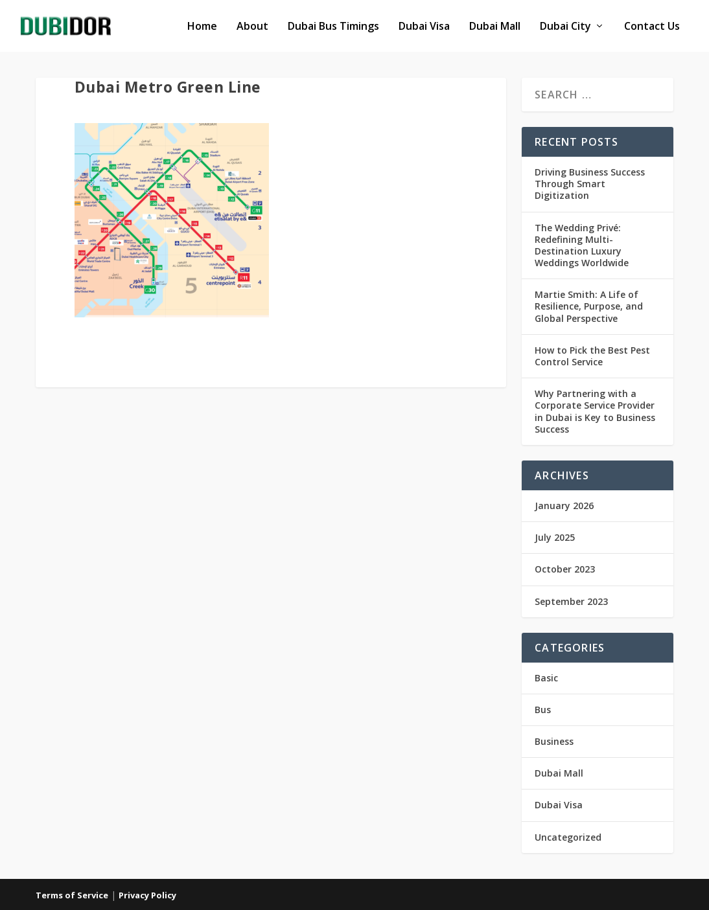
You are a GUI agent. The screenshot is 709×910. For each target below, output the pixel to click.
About (252, 27)
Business (554, 741)
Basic (546, 678)
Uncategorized (568, 837)
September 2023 (571, 601)
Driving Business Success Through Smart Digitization (590, 183)
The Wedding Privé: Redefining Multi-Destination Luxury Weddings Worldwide (582, 245)
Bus (543, 709)
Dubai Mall (494, 27)
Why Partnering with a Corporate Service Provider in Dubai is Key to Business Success (595, 411)
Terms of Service (72, 895)
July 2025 (555, 537)
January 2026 (564, 505)
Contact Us (652, 27)
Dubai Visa (424, 27)
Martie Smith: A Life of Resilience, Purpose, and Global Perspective (589, 306)
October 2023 (565, 569)
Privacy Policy (147, 895)
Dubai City (565, 27)
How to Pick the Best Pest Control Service (592, 356)
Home (202, 27)
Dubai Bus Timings (333, 27)
